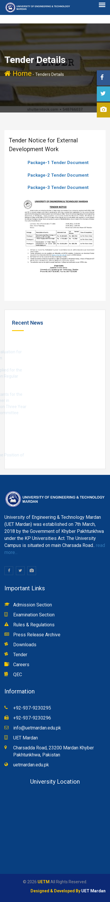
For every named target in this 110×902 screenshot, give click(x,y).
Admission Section (32, 605)
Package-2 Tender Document (58, 175)
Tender (20, 654)
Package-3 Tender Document (58, 187)
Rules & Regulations (34, 625)
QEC (17, 674)
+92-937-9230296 (32, 718)
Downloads (24, 644)
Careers (21, 664)
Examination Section (34, 615)
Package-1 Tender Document (58, 162)
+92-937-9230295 (32, 708)
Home (18, 73)
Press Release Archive (36, 634)
